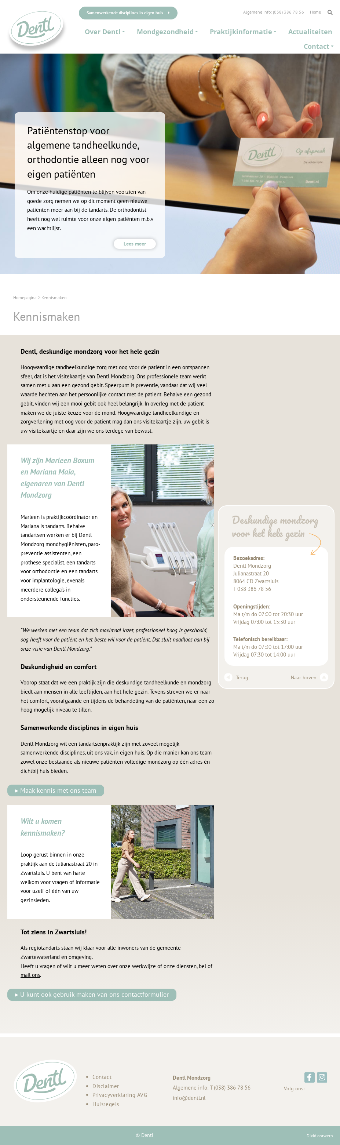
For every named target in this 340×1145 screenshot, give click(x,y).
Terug (236, 677)
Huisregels (105, 1104)
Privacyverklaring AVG (119, 1094)
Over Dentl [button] (105, 31)
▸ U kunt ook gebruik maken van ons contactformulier (92, 994)
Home (315, 12)
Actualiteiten (310, 31)
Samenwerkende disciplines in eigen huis (128, 12)
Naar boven (309, 677)
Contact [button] (319, 46)
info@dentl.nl (189, 1097)
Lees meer (135, 243)
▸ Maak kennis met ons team (55, 790)
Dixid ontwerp (320, 1135)
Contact (101, 1076)
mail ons (30, 974)
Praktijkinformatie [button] (243, 31)
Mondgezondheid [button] (167, 31)
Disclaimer (105, 1086)
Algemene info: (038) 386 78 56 (273, 12)
